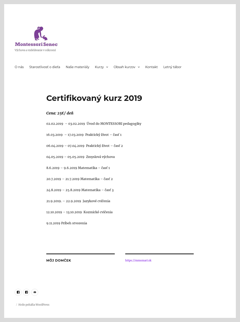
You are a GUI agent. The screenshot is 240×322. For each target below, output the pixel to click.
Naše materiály (77, 67)
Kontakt (151, 67)
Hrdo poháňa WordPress (33, 304)
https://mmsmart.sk (138, 260)
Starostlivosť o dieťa (44, 67)
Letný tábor (172, 67)
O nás (19, 67)
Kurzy (99, 67)
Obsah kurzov (124, 67)
